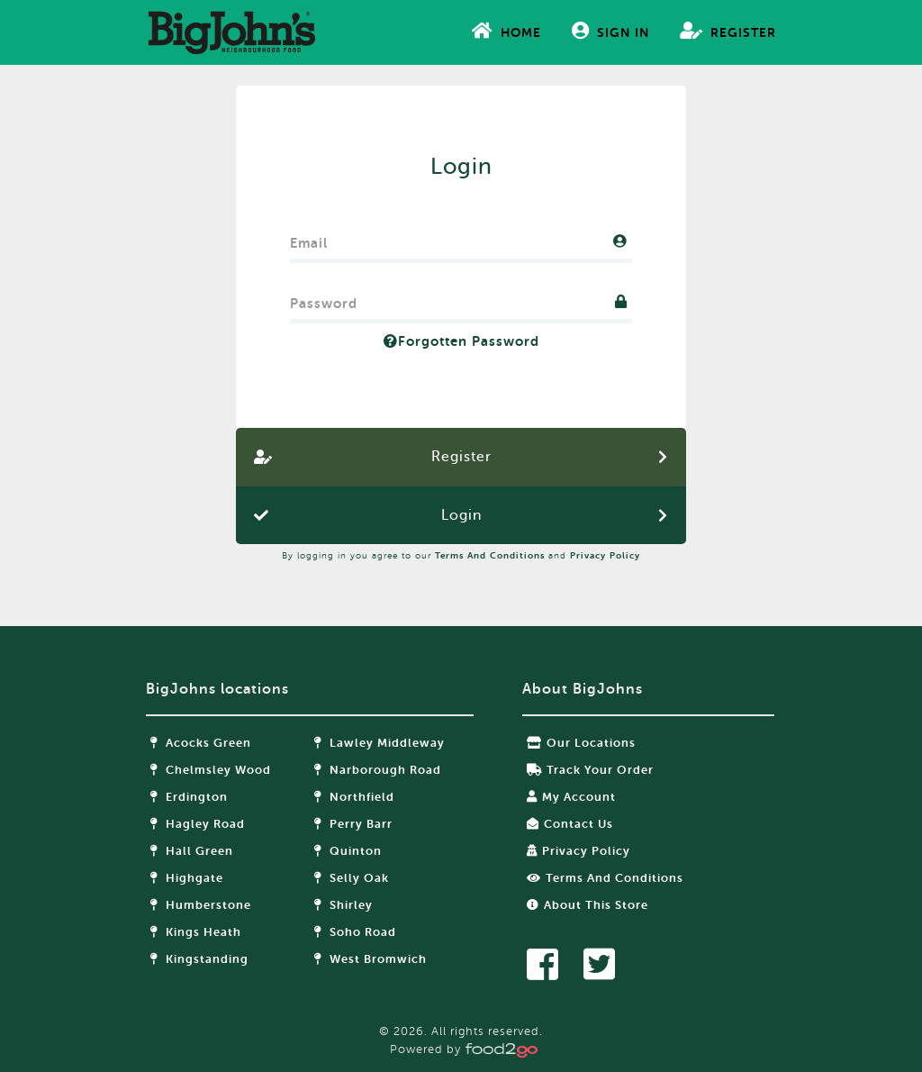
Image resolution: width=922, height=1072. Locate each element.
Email (309, 239)
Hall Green (191, 851)
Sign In (610, 31)
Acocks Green (200, 742)
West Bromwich (370, 959)
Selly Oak (351, 878)
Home (506, 31)
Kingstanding (199, 959)
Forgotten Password (461, 341)
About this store (587, 905)
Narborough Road (377, 770)
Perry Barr (353, 824)
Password (323, 299)
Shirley (343, 905)
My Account (571, 797)
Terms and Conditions (490, 555)
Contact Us (570, 824)
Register (728, 31)
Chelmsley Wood (210, 770)
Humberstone (200, 905)
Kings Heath (195, 932)
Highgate (186, 878)
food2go (231, 32)
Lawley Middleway (379, 742)
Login (461, 515)
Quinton (348, 851)
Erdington (189, 797)
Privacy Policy (605, 555)
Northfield (354, 797)
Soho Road (355, 932)
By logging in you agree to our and (461, 555)
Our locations (581, 742)
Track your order (590, 770)
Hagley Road (197, 824)
